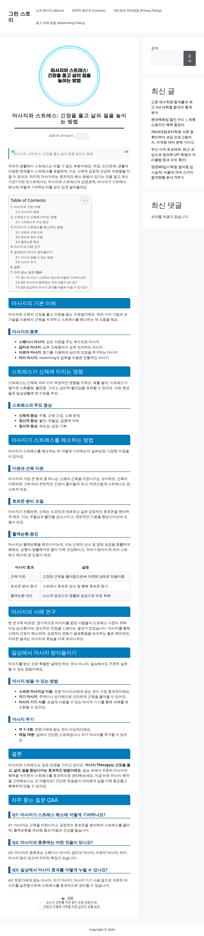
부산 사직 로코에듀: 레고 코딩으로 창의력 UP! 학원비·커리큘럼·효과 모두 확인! (173, 154)
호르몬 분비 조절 (32, 237)
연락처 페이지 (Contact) (88, 10)
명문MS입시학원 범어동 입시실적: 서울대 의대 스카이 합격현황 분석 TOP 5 (172, 172)
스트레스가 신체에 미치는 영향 (35, 217)
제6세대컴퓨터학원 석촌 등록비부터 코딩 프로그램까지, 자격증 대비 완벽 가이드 (172, 137)
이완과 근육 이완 (32, 232)
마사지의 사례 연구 (27, 247)
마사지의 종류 (30, 212)
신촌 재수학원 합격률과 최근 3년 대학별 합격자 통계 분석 (172, 107)
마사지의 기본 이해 (27, 207)
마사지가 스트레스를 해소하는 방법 (38, 227)
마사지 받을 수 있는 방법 (37, 257)
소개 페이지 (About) (50, 10)
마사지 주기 (28, 262)
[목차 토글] (82, 200)
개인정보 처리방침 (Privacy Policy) (137, 10)
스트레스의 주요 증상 (34, 222)
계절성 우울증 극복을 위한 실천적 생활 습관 (71, 906)
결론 (17, 267)
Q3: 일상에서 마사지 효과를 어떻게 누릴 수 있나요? (54, 287)
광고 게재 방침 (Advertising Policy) (60, 23)
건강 (70, 898)
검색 (154, 48)
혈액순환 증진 (30, 242)
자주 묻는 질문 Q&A (28, 272)
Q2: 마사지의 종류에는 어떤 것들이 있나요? (49, 282)
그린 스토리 (19, 16)
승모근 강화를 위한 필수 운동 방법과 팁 (71, 902)
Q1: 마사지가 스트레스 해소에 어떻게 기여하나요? (53, 277)
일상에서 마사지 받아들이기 (33, 252)
